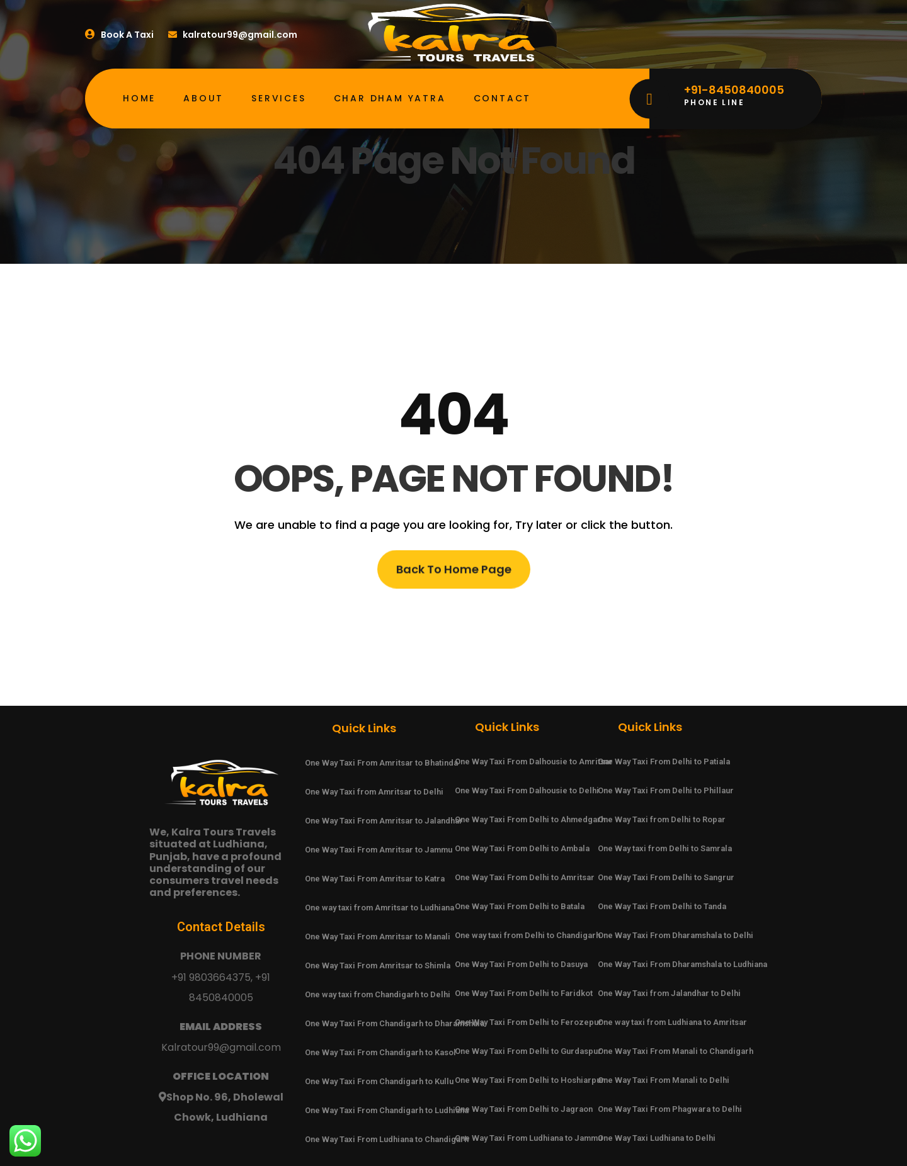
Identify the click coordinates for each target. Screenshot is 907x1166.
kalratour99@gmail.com (234, 34)
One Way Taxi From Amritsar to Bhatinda (381, 762)
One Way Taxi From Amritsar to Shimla (377, 965)
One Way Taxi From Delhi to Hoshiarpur (530, 1080)
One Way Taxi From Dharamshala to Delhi (675, 935)
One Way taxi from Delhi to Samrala (665, 848)
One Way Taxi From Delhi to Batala (520, 906)
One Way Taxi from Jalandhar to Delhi (669, 993)
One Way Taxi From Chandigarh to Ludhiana (387, 1110)
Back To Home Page (453, 572)
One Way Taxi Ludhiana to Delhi (657, 1138)
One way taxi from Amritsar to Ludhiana (379, 907)
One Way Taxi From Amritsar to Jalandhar (384, 820)
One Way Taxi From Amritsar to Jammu (378, 849)
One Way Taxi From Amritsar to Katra (375, 878)
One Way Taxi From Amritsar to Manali (377, 936)
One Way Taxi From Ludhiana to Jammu (528, 1138)
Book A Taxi (119, 34)
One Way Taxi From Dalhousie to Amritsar (534, 761)
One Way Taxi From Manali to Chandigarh (675, 1051)
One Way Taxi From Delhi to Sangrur (666, 877)
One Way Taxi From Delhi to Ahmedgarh (530, 819)
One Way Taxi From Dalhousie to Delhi (527, 790)
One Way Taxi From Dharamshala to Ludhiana (682, 964)
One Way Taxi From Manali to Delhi (663, 1080)
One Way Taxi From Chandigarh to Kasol (380, 1052)
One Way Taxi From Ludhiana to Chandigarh (387, 1139)
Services (278, 98)
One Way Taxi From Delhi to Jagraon (524, 1109)
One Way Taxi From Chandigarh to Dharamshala (394, 1023)
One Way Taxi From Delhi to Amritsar (525, 877)
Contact (503, 98)
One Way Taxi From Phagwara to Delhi (670, 1109)
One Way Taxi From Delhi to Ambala (522, 848)
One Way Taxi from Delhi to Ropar (662, 819)
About (203, 98)
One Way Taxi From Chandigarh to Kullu (379, 1081)
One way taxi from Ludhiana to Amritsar (672, 1022)
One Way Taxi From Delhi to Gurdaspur (528, 1051)
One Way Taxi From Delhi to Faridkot (524, 993)
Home (139, 98)
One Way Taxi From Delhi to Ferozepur (528, 1022)
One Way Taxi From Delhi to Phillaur (666, 790)
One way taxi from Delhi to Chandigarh (527, 935)
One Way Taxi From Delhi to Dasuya (521, 964)
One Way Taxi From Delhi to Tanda (662, 906)
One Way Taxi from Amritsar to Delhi (374, 791)
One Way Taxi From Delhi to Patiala (664, 761)
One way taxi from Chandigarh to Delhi (377, 994)
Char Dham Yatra (390, 98)
